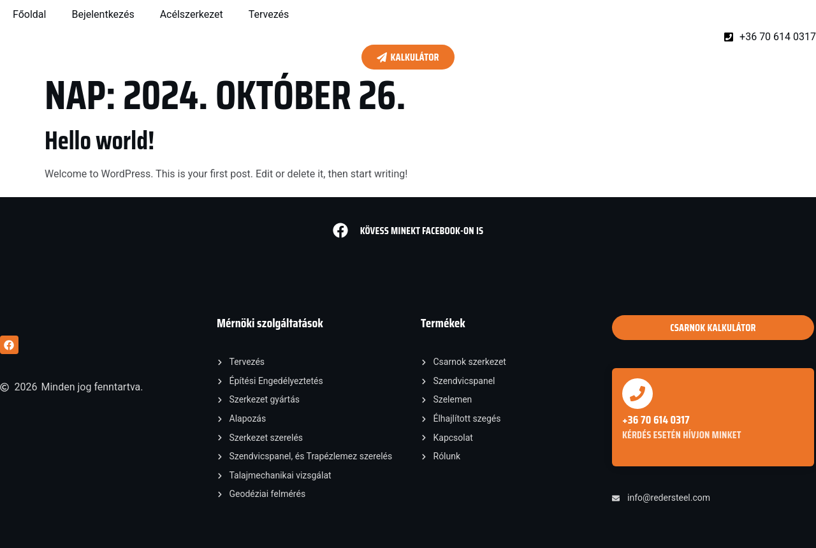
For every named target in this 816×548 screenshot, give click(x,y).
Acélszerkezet (191, 14)
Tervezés (269, 14)
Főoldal (29, 14)
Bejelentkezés (102, 14)
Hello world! (99, 141)
